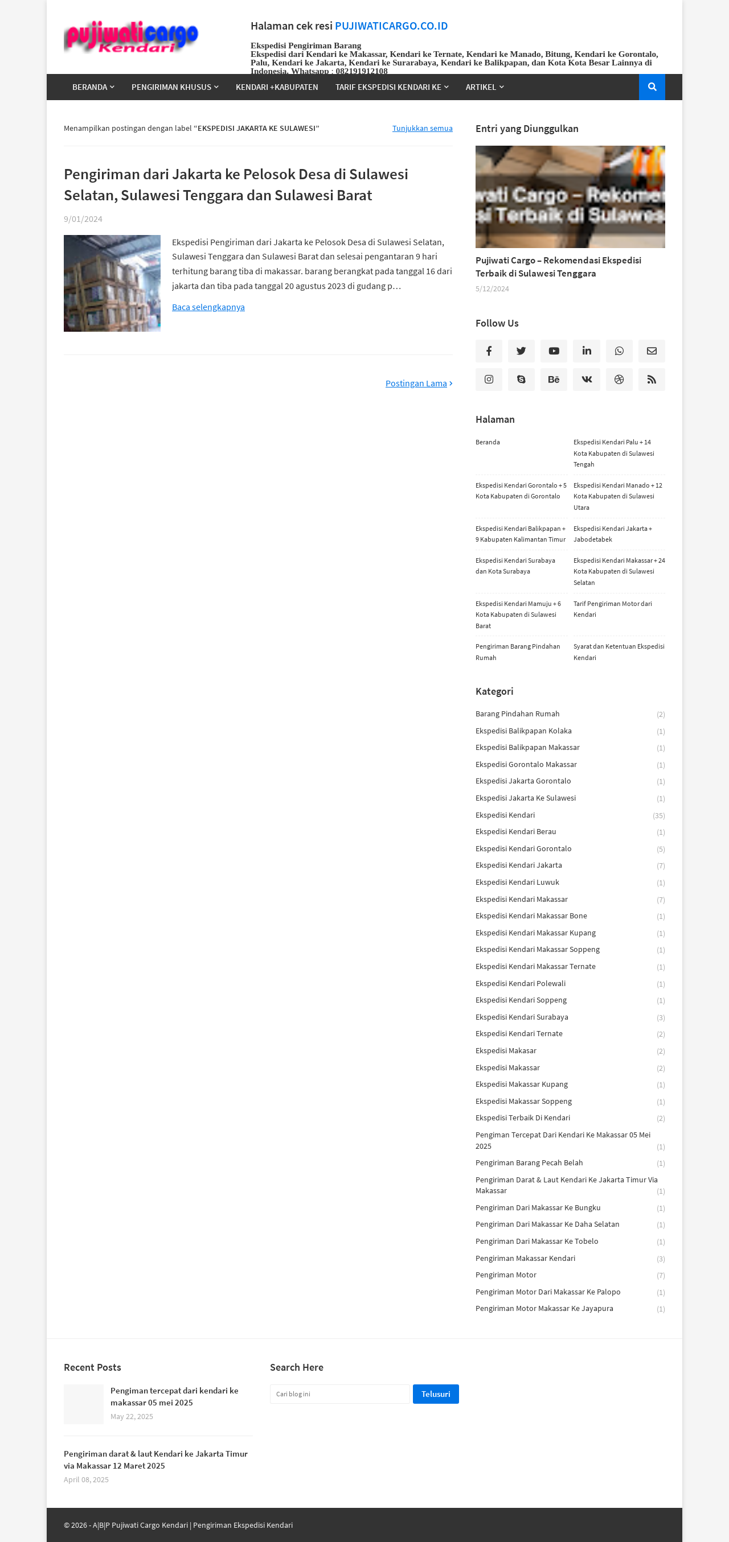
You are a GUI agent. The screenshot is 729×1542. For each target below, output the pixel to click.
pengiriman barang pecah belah (570, 1163)
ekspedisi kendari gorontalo (570, 849)
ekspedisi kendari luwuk (570, 883)
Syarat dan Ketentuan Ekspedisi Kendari (619, 652)
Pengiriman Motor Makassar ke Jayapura (570, 1308)
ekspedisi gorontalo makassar (570, 765)
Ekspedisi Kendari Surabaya (570, 1018)
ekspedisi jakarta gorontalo (570, 782)
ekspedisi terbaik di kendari (570, 1118)
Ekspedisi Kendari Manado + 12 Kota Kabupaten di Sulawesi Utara (618, 496)
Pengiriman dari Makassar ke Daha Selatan (570, 1225)
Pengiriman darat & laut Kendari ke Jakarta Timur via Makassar (570, 1185)
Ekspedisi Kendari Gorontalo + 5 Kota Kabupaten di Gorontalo (521, 491)
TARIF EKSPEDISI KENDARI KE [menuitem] (388, 86)
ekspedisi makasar (570, 1051)
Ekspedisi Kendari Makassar (570, 900)
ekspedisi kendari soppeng (570, 1001)
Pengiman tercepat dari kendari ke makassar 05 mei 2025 (570, 1140)
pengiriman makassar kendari (570, 1259)
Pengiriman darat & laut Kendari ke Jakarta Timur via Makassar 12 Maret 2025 (156, 1459)
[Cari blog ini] (340, 1394)
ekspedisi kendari (570, 816)
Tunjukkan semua (422, 128)
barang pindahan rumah (570, 714)
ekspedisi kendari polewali (570, 984)
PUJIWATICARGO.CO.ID (391, 25)
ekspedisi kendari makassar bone (570, 916)
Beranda (488, 442)
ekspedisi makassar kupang (570, 1085)
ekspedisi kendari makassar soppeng (570, 950)
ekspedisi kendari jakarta (570, 866)
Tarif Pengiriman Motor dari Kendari (613, 609)
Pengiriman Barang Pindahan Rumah (518, 652)
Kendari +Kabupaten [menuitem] (277, 86)
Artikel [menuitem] (481, 86)
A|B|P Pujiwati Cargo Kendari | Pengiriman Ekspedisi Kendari (193, 1525)
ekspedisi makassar (570, 1068)
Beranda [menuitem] (89, 86)
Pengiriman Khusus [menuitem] (171, 86)
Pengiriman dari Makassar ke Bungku (570, 1208)
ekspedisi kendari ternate (570, 1034)
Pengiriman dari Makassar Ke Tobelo (570, 1242)
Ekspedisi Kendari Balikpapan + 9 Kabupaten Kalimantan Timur (521, 534)
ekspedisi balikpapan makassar (570, 748)
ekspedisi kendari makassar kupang (570, 933)
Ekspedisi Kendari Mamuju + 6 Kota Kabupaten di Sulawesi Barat (518, 614)
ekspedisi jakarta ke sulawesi (570, 799)
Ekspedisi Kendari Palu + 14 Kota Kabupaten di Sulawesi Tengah (614, 453)
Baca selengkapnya (208, 307)
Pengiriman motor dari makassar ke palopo (570, 1292)
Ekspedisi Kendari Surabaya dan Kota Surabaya (515, 566)
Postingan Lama (416, 383)
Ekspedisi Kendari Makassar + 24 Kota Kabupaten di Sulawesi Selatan (619, 571)
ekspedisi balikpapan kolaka (570, 731)
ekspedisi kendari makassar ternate (570, 967)
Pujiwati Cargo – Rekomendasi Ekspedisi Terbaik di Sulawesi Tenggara (558, 267)
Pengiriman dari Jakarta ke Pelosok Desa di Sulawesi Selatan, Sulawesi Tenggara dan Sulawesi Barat (236, 184)
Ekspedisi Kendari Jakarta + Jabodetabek (613, 534)
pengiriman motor (570, 1275)
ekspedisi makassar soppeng (570, 1102)
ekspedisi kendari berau (570, 832)
